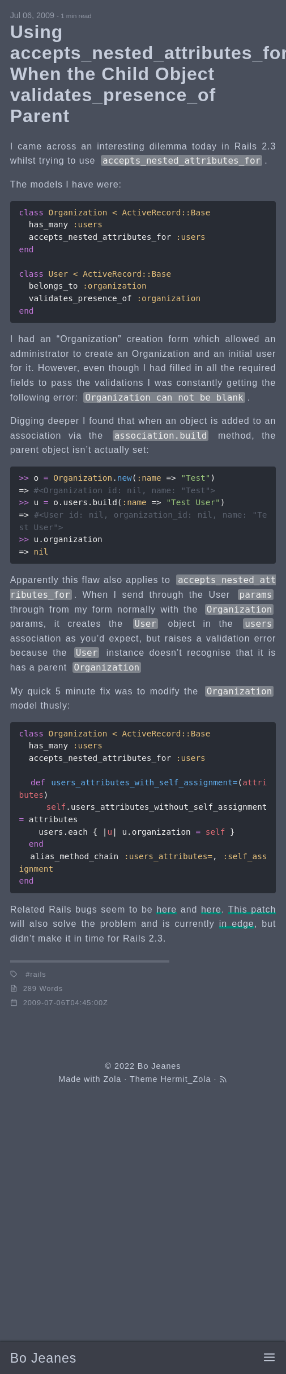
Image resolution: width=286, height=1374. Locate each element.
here (166, 909)
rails (38, 974)
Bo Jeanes (43, 1358)
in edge (236, 924)
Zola (112, 1079)
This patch (252, 909)
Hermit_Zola (185, 1079)
